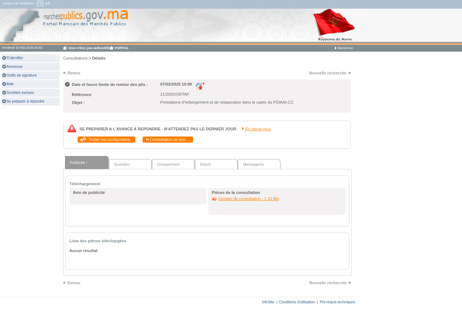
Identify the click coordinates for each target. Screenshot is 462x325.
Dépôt (205, 164)
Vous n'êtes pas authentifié (89, 48)
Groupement (168, 164)
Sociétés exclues (20, 93)
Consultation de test (168, 139)
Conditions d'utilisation (297, 302)
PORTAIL (122, 48)
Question (122, 164)
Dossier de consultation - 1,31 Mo (249, 198)
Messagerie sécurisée (253, 165)
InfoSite (268, 302)
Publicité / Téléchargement (84, 164)
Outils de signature (21, 75)
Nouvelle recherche (327, 73)
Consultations (75, 58)
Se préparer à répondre (25, 101)
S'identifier (14, 58)
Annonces (14, 67)
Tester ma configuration (109, 139)
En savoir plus (258, 129)
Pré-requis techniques (337, 302)
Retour (73, 73)
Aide (10, 84)
